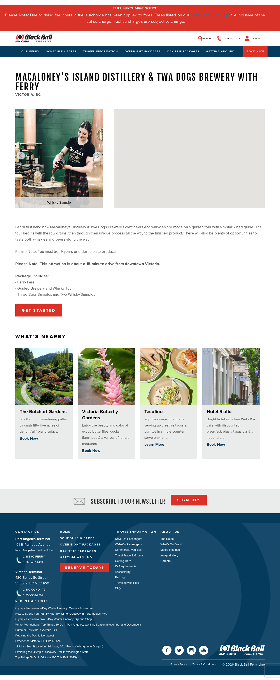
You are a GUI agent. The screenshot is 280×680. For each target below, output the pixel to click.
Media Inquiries (172, 552)
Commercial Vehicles (128, 552)
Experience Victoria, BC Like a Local (38, 644)
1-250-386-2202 (33, 597)
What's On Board (174, 546)
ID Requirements (125, 569)
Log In (260, 39)
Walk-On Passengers (128, 546)
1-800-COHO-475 (34, 591)
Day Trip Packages (183, 52)
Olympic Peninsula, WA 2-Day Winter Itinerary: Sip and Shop (53, 622)
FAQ (118, 591)
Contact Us (27, 533)
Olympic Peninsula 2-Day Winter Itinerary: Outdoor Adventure (54, 610)
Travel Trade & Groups (129, 557)
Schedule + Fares (61, 52)
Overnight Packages (143, 52)
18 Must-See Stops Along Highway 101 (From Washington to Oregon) (59, 650)
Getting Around (220, 52)
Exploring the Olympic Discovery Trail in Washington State (52, 656)
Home (65, 533)
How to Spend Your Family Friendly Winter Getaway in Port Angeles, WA (61, 616)
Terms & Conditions (204, 669)
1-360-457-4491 (33, 564)
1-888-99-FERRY (34, 558)
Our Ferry (30, 52)
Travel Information (100, 52)
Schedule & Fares (78, 540)
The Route (170, 540)
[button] (20, 156)
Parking (120, 580)
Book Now (255, 52)
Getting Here (123, 563)
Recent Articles (33, 603)
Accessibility (123, 574)
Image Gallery (172, 557)
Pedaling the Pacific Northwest (34, 639)
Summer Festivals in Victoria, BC (36, 633)
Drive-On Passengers (128, 540)
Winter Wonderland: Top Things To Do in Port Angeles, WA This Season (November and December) (78, 627)
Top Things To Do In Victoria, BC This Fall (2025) (46, 661)
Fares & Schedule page (209, 15)
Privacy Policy (178, 669)
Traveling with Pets (127, 586)
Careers (168, 563)
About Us (173, 533)
